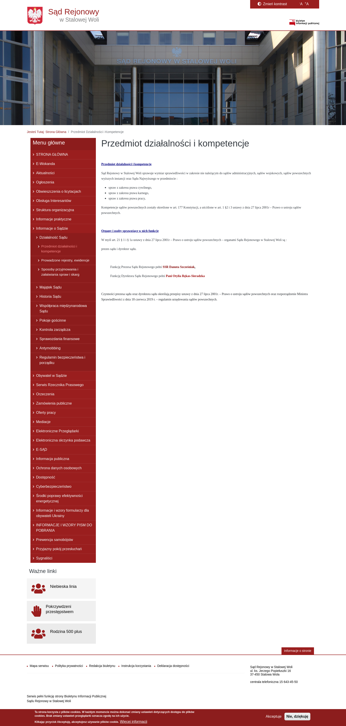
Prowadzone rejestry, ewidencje (65, 260)
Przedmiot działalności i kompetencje (59, 248)
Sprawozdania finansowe (59, 339)
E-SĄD (41, 449)
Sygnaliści (44, 558)
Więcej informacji (133, 722)
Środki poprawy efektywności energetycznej (59, 498)
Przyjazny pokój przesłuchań (59, 549)
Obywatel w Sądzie (51, 376)
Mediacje (43, 422)
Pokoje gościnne (52, 320)
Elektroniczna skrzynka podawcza (63, 440)
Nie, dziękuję (297, 716)
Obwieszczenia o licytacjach (58, 191)
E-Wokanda (45, 164)
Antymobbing (49, 348)
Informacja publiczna (52, 459)
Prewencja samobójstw (54, 540)
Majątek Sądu (50, 287)
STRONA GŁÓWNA (52, 154)
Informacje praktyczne (54, 219)
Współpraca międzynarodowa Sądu (63, 308)
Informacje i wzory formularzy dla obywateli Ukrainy (62, 513)
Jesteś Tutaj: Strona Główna (46, 132)
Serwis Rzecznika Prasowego (60, 385)
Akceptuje (273, 716)
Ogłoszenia (45, 182)
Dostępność (45, 477)
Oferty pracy (46, 413)
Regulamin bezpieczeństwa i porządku (62, 360)
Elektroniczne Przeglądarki (57, 431)
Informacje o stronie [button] (297, 651)
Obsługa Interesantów (53, 201)
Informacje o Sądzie (52, 228)
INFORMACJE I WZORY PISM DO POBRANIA (64, 527)
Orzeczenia (45, 394)
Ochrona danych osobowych (59, 468)
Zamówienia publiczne (54, 403)
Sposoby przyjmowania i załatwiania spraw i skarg (60, 271)
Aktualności (45, 173)
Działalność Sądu (53, 237)
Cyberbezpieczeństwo (54, 486)
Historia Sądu (50, 296)
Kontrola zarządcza (54, 330)
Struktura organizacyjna (55, 210)
